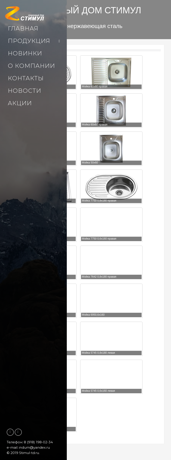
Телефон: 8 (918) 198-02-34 (30, 442)
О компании (31, 65)
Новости (24, 90)
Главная (23, 28)
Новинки (25, 53)
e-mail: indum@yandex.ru (28, 447)
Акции (20, 103)
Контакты (26, 78)
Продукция (29, 40)
